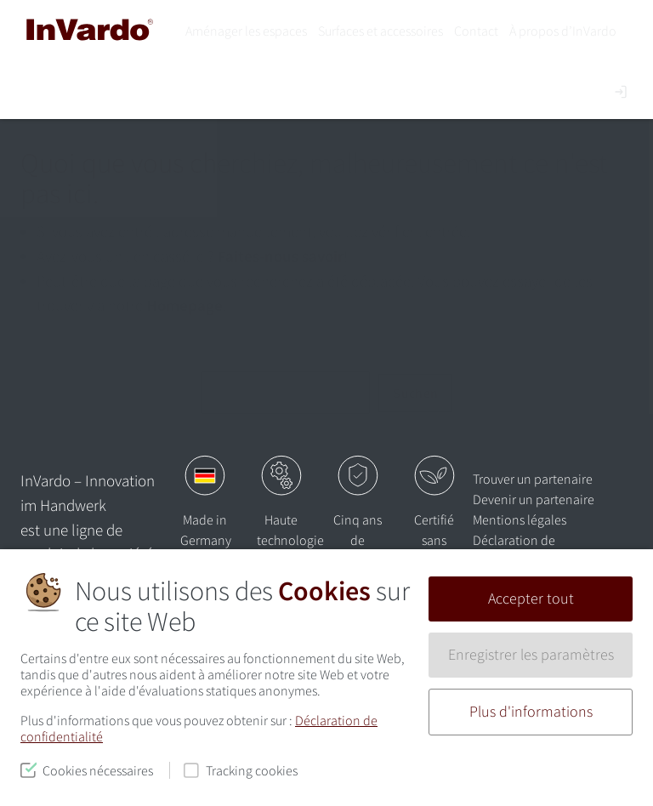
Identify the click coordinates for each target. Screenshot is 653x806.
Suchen (415, 392)
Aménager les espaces (246, 30)
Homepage (184, 305)
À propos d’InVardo (562, 30)
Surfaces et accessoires (380, 30)
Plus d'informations (531, 711)
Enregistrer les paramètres (531, 654)
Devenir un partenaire (533, 499)
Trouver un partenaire (533, 478)
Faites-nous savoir (281, 256)
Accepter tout (531, 598)
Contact (476, 30)
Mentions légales (519, 519)
